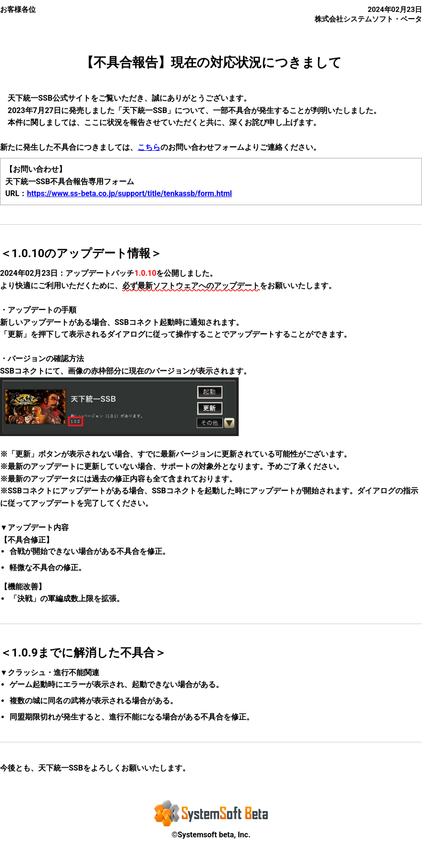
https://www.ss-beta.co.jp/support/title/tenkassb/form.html (129, 193)
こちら (148, 147)
